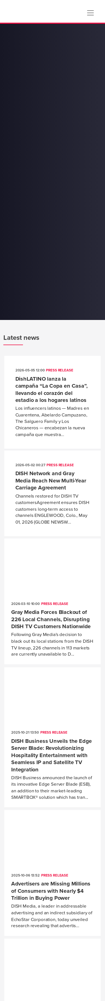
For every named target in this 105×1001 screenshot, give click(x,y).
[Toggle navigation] (90, 13)
